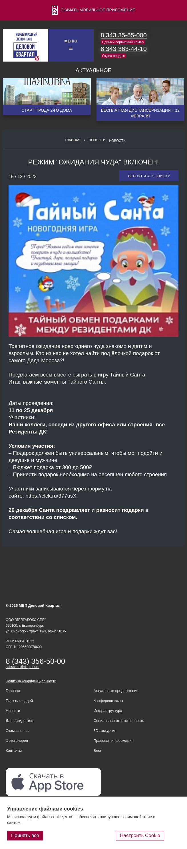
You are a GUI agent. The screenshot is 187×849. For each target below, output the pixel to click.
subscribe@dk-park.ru (22, 667)
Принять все (25, 835)
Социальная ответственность (119, 720)
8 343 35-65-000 (124, 35)
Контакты (14, 750)
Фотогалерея (17, 740)
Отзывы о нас (17, 730)
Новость (117, 141)
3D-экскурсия (105, 730)
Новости (97, 140)
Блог (98, 750)
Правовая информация (114, 740)
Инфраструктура (108, 710)
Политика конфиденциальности (31, 681)
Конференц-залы (108, 701)
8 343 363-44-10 (124, 48)
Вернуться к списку (149, 176)
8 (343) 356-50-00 (35, 661)
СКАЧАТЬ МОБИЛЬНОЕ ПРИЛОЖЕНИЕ (93, 10)
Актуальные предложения (116, 691)
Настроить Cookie (140, 835)
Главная (73, 140)
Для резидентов (19, 720)
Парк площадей (19, 701)
